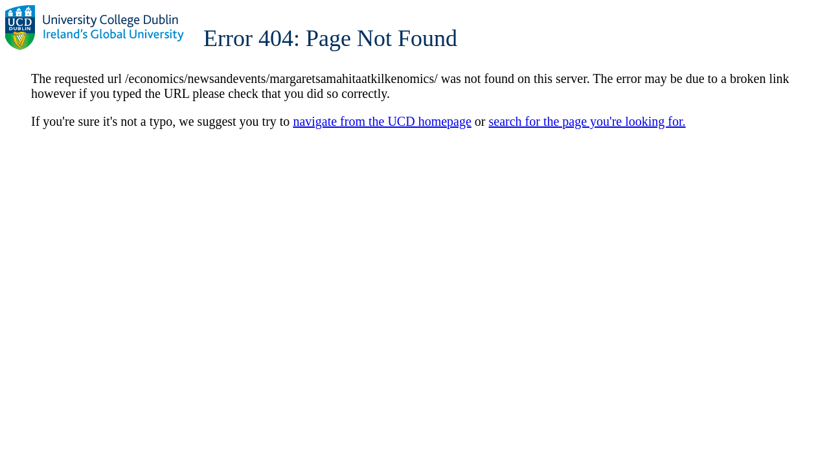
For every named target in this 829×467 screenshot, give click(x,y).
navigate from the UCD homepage (382, 121)
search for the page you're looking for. (587, 121)
